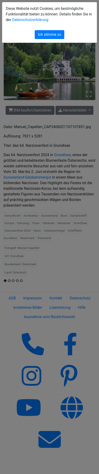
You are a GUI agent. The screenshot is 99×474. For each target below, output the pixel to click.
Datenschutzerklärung (30, 20)
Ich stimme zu (49, 34)
